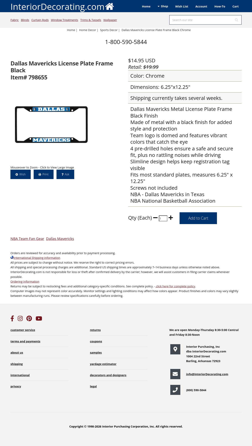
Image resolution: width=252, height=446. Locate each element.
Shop (164, 6)
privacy (15, 386)
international (20, 375)
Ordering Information (24, 281)
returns (95, 330)
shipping (16, 364)
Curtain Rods (40, 20)
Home (146, 6)
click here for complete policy (175, 286)
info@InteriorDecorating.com (207, 374)
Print (45, 174)
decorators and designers (108, 375)
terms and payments (25, 341)
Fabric (14, 20)
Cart (236, 6)
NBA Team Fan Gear (27, 238)
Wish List (181, 6)
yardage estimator (103, 364)
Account (201, 6)
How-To (219, 6)
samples (96, 352)
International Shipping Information (35, 258)
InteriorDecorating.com (62, 6)
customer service (22, 330)
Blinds (25, 20)
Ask (67, 174)
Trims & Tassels (90, 20)
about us (16, 352)
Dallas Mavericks (60, 238)
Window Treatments (64, 20)
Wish (22, 174)
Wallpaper (110, 20)
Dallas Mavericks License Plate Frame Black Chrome (156, 30)
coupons (96, 341)
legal (93, 386)
